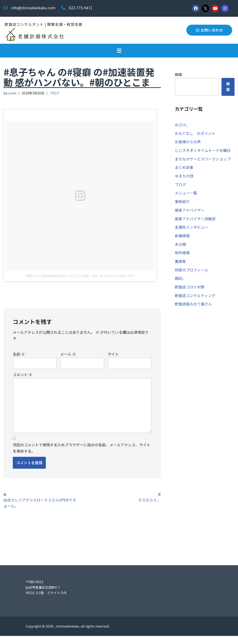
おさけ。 (182, 125)
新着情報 (182, 237)
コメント (22, 375)
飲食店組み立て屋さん (193, 306)
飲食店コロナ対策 (190, 289)
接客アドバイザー (190, 211)
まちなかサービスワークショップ (203, 159)
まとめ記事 (184, 168)
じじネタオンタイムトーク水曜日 (203, 151)
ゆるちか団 (184, 177)
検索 (178, 74)
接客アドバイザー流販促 (195, 220)
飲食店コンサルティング (195, 298)
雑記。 (180, 280)
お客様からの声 (188, 142)
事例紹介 (182, 203)
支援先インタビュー (191, 228)
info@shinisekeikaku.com (33, 7)
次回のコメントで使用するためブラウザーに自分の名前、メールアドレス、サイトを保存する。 (81, 449)
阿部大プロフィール (191, 272)
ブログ (55, 93)
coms (12, 93)
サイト (113, 354)
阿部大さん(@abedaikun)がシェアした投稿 (57, 276)
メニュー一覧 (186, 194)
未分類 (180, 246)
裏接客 (180, 263)
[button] (119, 50)
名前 (19, 354)
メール (68, 354)
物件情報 (182, 254)
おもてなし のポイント (195, 133)
